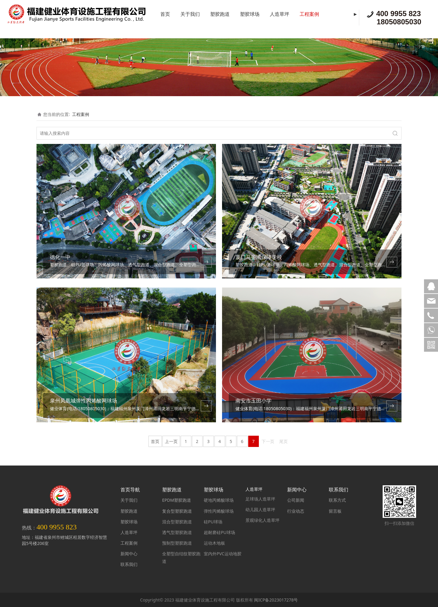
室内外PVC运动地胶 (223, 553)
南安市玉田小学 (253, 400)
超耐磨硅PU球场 (219, 532)
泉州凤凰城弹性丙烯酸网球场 (83, 400)
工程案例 (309, 14)
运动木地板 (214, 543)
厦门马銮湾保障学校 (258, 256)
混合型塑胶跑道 (177, 522)
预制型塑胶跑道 (177, 543)
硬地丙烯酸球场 (219, 500)
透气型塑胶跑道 (177, 532)
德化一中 (60, 256)
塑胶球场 (249, 14)
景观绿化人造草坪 (262, 520)
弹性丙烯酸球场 (219, 511)
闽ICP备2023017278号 (276, 600)
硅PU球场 (213, 522)
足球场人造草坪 (260, 499)
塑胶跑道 (220, 14)
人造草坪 (279, 14)
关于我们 (190, 14)
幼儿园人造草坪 (260, 509)
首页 (165, 14)
